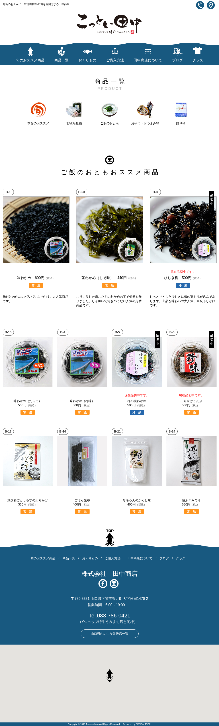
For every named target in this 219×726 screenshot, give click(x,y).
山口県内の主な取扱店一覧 (109, 633)
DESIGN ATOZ (143, 724)
